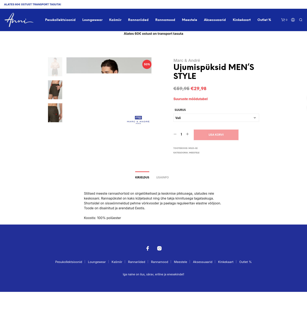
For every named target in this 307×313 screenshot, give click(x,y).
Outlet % (264, 20)
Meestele (189, 20)
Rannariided (138, 20)
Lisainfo (162, 198)
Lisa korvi (216, 134)
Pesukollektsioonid (60, 20)
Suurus (180, 110)
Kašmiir (115, 20)
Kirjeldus (142, 198)
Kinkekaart (242, 20)
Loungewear (92, 20)
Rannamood (165, 20)
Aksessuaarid (215, 20)
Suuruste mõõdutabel (190, 99)
